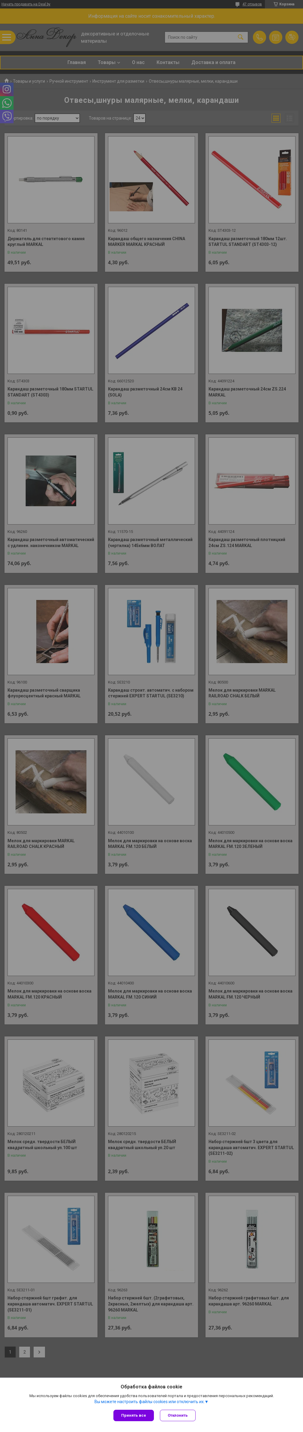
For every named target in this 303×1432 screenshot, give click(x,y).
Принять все (133, 1415)
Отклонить (178, 1415)
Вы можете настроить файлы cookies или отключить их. (149, 1401)
